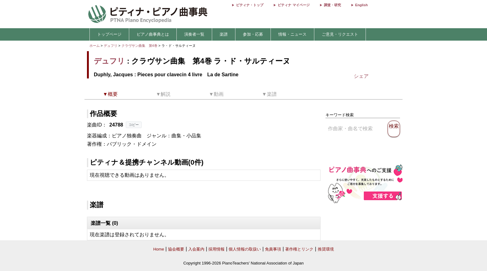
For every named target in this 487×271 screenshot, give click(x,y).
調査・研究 (332, 5)
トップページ (109, 34)
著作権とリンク (299, 249)
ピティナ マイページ (293, 5)
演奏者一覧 (194, 34)
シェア (361, 76)
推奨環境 (326, 249)
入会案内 (196, 249)
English (361, 5)
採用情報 (216, 249)
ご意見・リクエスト (340, 34)
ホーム (94, 45)
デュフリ (110, 45)
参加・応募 (253, 34)
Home (158, 249)
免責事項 (273, 249)
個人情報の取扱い (245, 249)
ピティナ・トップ (249, 5)
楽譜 (224, 34)
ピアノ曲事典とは (153, 34)
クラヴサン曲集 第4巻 (139, 45)
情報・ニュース (292, 34)
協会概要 (176, 249)
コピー (134, 125)
